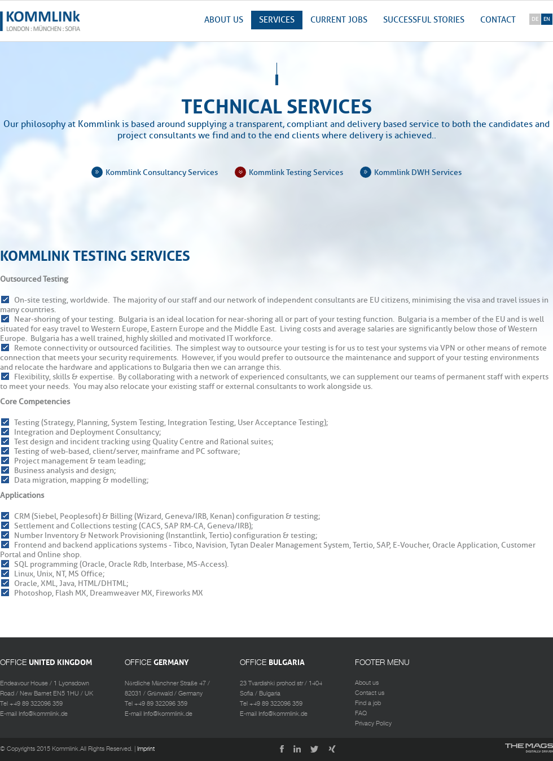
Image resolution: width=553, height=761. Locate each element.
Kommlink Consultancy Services (162, 172)
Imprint (146, 749)
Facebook (279, 750)
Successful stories (423, 20)
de (535, 19)
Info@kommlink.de (43, 714)
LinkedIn (297, 750)
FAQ (361, 713)
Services (277, 20)
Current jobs (338, 20)
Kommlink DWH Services (418, 172)
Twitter (315, 750)
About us (223, 20)
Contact (498, 20)
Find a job (368, 703)
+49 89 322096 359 (36, 704)
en (546, 19)
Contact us (369, 693)
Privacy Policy (373, 723)
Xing (333, 750)
